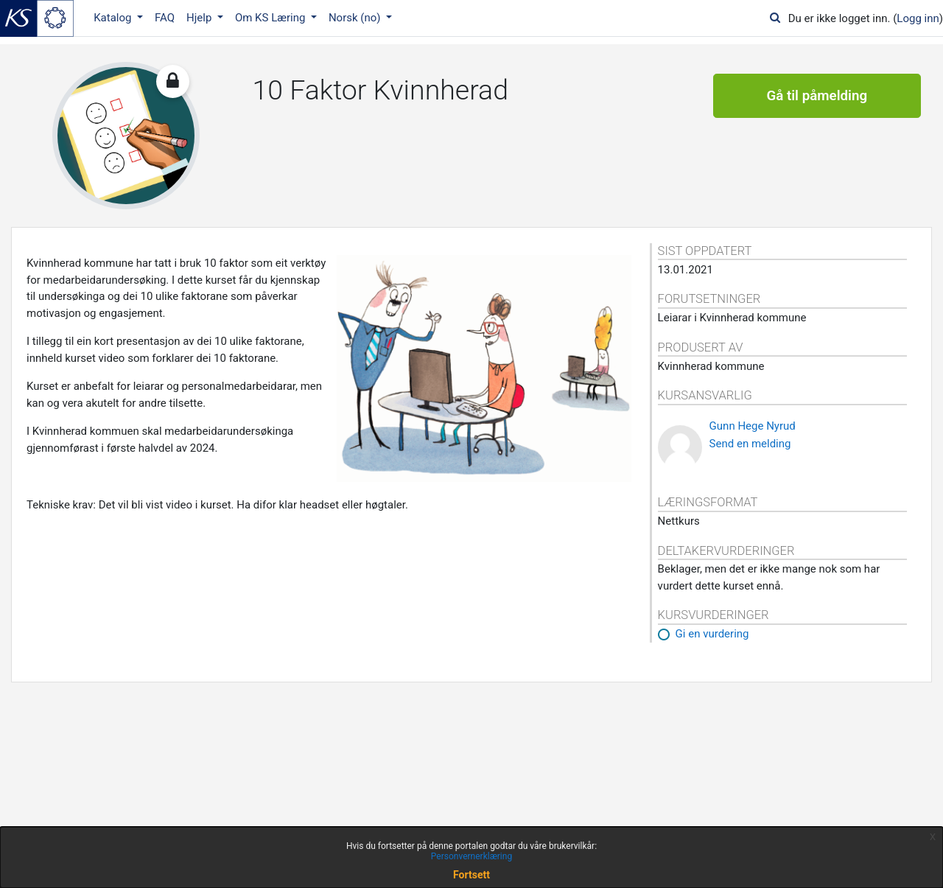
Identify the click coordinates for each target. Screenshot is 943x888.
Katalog (114, 17)
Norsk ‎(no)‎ (356, 17)
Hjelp (200, 17)
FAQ (165, 17)
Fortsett (471, 875)
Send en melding (750, 443)
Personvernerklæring (471, 856)
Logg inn (918, 18)
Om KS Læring (271, 17)
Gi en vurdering (712, 633)
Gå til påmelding (816, 96)
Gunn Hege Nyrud (752, 426)
